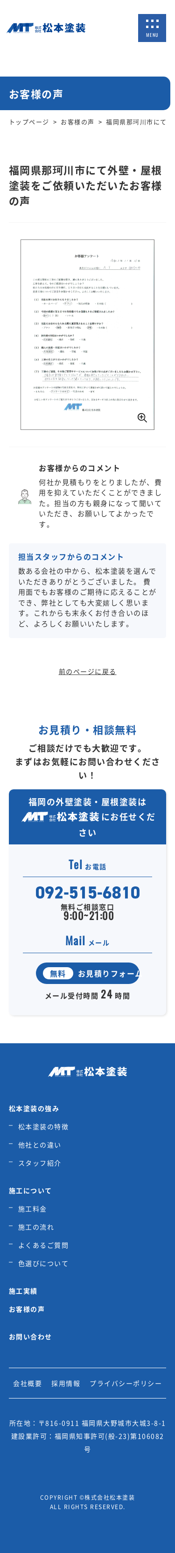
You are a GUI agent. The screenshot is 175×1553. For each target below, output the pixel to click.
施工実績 (23, 1290)
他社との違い (40, 1144)
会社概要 (27, 1383)
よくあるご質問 (43, 1245)
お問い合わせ (30, 1336)
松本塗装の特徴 (43, 1126)
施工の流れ (36, 1226)
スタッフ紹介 (40, 1162)
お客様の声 (27, 1309)
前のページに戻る (88, 671)
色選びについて (43, 1263)
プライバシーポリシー (126, 1383)
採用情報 (65, 1383)
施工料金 (32, 1208)
